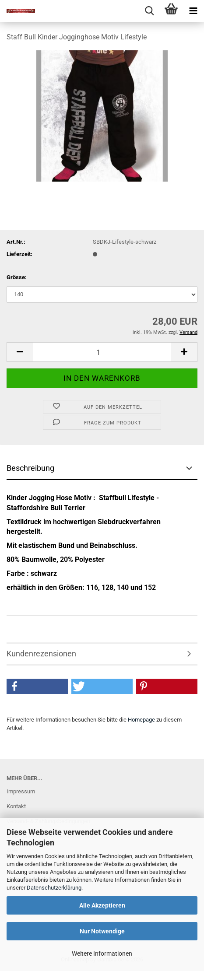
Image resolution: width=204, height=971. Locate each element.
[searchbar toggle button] (149, 11)
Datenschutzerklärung (54, 887)
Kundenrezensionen (41, 653)
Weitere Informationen (102, 953)
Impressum (21, 791)
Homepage (141, 719)
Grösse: (17, 277)
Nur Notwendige (102, 931)
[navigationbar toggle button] (193, 11)
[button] (20, 352)
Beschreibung (30, 468)
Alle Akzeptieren (102, 905)
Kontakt (16, 806)
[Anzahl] (102, 352)
